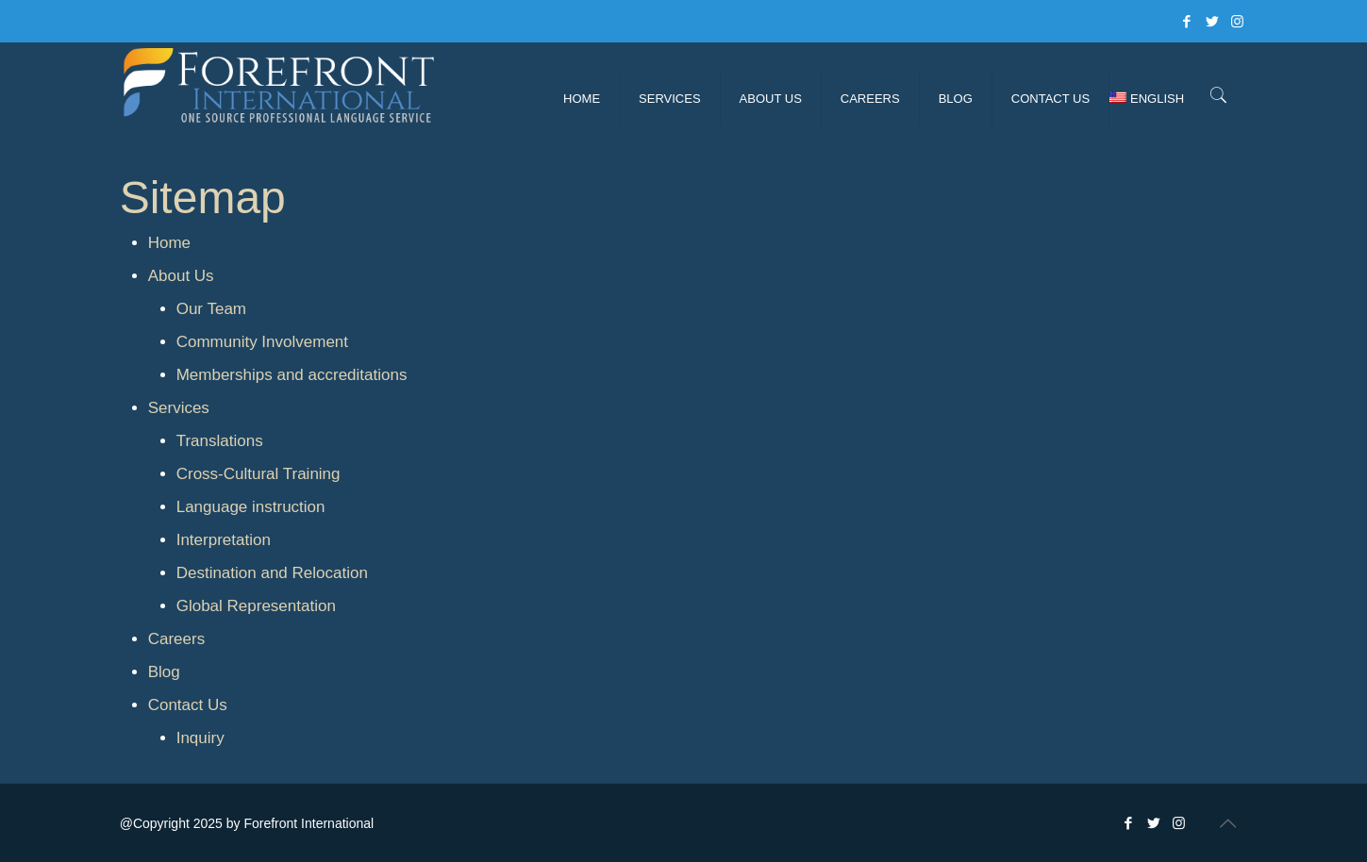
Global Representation (256, 606)
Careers (176, 639)
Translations (219, 441)
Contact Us (187, 705)
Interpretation (223, 540)
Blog (164, 672)
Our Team (211, 309)
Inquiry (200, 738)
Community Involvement (262, 342)
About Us (181, 276)
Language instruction (250, 507)
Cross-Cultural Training (258, 474)
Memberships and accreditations (292, 375)
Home (169, 243)
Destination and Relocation (272, 573)
